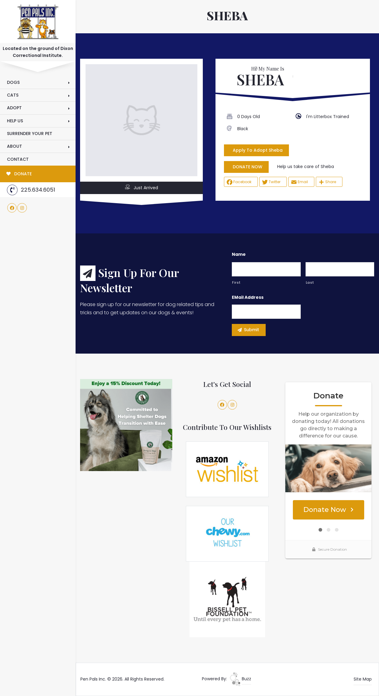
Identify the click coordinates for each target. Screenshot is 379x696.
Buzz (240, 679)
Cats (12, 95)
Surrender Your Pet (29, 133)
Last (310, 282)
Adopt (14, 108)
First (236, 282)
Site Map (363, 679)
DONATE (19, 174)
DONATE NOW (247, 167)
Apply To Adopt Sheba (258, 150)
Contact (18, 159)
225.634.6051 (31, 190)
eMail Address (248, 297)
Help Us (15, 121)
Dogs (13, 82)
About (14, 146)
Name (239, 254)
